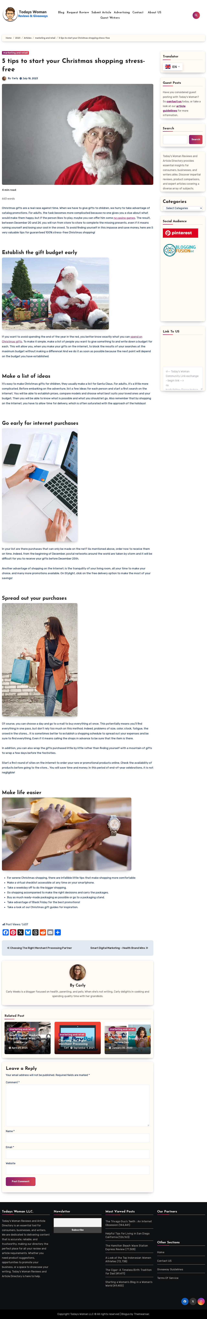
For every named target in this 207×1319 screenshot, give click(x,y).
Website (10, 1163)
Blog (61, 12)
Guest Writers (110, 17)
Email (10, 1147)
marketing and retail (15, 52)
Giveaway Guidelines (170, 1269)
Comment (13, 1082)
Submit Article (101, 12)
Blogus (125, 1314)
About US (154, 12)
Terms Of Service (167, 1278)
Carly (15, 78)
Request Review (78, 12)
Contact (138, 12)
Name (10, 1131)
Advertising (122, 12)
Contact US (164, 1260)
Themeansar (141, 1314)
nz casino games (124, 217)
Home (160, 1252)
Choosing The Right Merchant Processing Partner (73, 1039)
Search (168, 128)
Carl (74, 1042)
